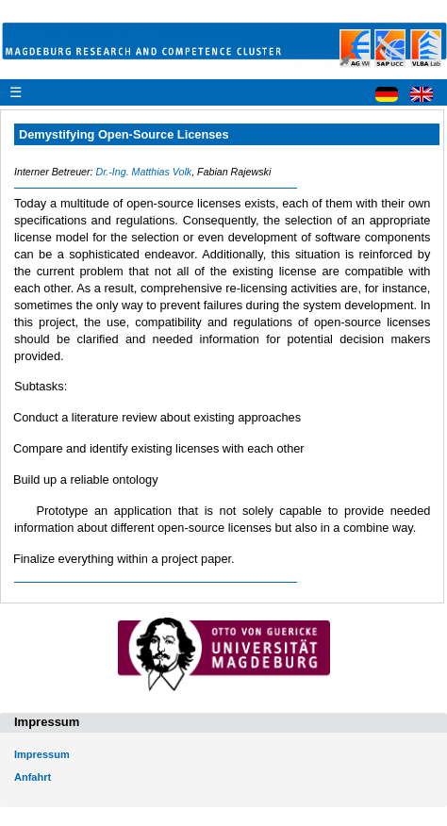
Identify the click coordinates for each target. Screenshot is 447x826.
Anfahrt (32, 777)
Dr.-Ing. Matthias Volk (143, 171)
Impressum (42, 754)
